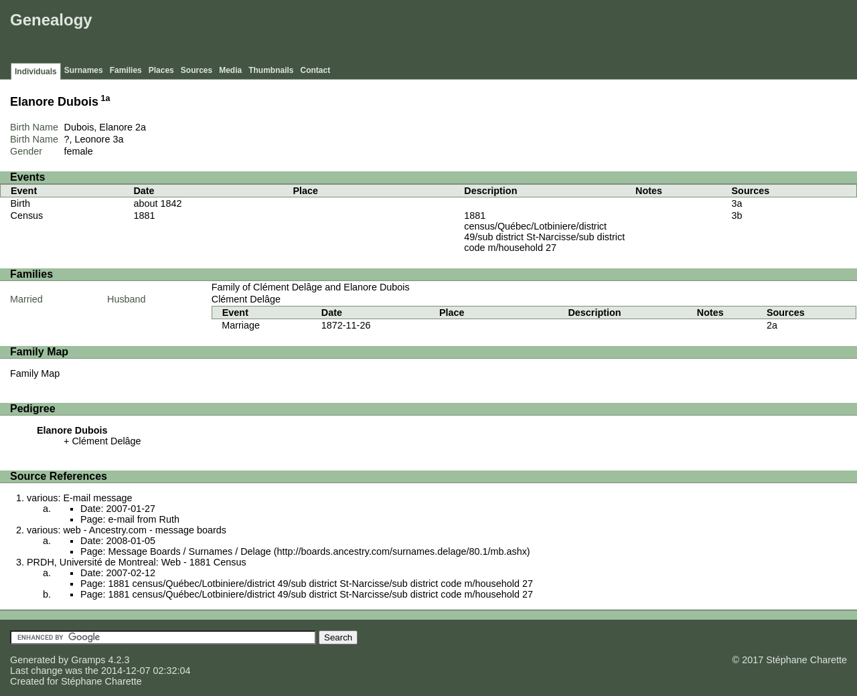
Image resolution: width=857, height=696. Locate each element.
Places (161, 70)
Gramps (88, 660)
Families (126, 70)
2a (140, 127)
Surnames (83, 70)
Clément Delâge (246, 299)
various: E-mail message (80, 498)
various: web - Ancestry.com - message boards (126, 530)
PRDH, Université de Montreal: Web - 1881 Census (136, 562)
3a (117, 139)
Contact (316, 70)
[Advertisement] (610, 33)
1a (105, 98)
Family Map (35, 373)
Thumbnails (270, 70)
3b (737, 215)
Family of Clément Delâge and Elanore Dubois (311, 287)
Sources (196, 70)
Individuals (36, 71)
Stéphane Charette (101, 681)
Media (230, 70)
